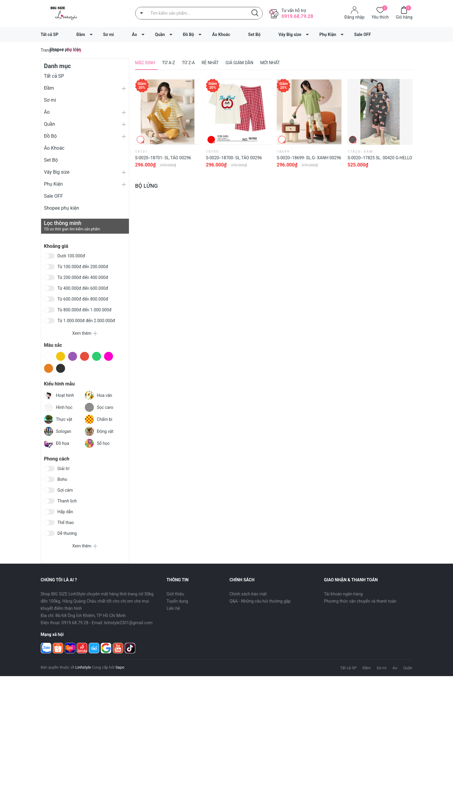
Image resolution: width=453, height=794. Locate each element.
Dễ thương (67, 533)
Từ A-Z (168, 62)
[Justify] (255, 13)
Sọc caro (99, 407)
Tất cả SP (49, 34)
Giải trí (64, 468)
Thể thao (66, 522)
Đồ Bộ (188, 34)
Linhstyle (83, 667)
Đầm (80, 34)
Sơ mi (108, 34)
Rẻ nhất (210, 62)
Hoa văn (98, 395)
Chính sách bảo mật (248, 594)
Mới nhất (270, 62)
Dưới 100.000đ (71, 256)
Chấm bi (98, 419)
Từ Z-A (188, 62)
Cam (48, 368)
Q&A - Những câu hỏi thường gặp (260, 601)
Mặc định (145, 62)
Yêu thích (380, 16)
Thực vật (58, 419)
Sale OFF (362, 34)
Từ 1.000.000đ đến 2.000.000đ (86, 320)
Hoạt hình (59, 395)
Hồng (108, 356)
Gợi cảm (65, 490)
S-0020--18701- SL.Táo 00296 (163, 157)
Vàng (60, 356)
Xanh (96, 356)
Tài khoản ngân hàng (343, 594)
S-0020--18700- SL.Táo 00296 (234, 157)
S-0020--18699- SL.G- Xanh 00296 (309, 157)
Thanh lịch (67, 501)
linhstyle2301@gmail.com (128, 622)
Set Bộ (254, 34)
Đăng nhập (354, 17)
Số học (97, 443)
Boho (62, 479)
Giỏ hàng (404, 16)
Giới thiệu (175, 594)
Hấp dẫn (65, 511)
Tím (72, 356)
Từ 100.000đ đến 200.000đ (83, 266)
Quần (160, 34)
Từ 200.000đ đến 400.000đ (83, 277)
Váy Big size (290, 34)
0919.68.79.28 (297, 16)
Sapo (119, 667)
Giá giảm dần (239, 62)
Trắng (48, 356)
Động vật (99, 431)
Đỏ (84, 356)
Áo (134, 34)
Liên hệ (173, 608)
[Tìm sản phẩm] (199, 13)
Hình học (58, 407)
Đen (60, 368)
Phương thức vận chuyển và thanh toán (360, 601)
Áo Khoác (221, 34)
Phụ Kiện (327, 34)
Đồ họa (56, 443)
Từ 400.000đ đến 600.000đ (83, 288)
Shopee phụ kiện (61, 208)
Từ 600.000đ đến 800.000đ (83, 299)
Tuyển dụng (177, 601)
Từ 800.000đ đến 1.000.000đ (85, 310)
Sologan (57, 431)
